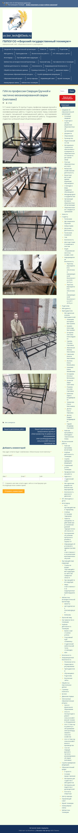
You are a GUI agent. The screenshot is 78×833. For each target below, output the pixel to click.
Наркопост (68, 476)
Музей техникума (63, 78)
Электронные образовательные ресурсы (18, 74)
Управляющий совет (47, 78)
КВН (65, 652)
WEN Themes (54, 830)
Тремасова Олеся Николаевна (71, 404)
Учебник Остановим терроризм (68, 514)
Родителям (64, 49)
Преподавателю (21, 53)
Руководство (68, 138)
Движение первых (62, 70)
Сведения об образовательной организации (20, 49)
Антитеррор (8, 58)
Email (23, 476)
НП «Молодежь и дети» (61, 53)
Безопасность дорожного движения (69, 494)
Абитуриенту (8, 53)
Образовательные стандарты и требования (69, 210)
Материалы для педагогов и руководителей (69, 787)
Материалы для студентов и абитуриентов (69, 781)
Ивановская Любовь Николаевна (71, 350)
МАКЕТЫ (67, 604)
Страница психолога (38, 70)
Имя (5, 476)
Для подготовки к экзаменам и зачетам (69, 244)
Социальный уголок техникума (68, 467)
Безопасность (37, 66)
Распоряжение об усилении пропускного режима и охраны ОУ (69, 537)
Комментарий (8, 455)
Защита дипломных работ (14, 429)
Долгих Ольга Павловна (70, 411)
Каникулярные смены (11, 82)
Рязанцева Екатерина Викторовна (71, 321)
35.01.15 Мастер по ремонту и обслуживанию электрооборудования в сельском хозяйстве (69, 731)
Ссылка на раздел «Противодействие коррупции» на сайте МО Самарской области (69, 571)
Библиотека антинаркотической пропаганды (19, 62)
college (10, 103)
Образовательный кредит (13, 78)
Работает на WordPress (27, 830)
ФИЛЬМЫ (67, 615)
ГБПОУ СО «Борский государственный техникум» (37, 41)
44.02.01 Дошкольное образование (68, 707)
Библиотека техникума (30, 82)
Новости (43, 49)
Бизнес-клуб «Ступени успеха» (68, 633)
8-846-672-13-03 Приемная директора (17, 3)
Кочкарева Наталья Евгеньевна (70, 376)
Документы (68, 133)
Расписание (68, 219)
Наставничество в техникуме (63, 62)
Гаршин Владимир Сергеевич (70, 426)
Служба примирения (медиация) (48, 74)
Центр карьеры (32, 78)
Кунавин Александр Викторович (71, 328)
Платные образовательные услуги (69, 164)
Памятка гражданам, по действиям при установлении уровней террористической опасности (69, 525)
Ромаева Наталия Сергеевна (70, 389)
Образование (68, 136)
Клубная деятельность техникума (16, 66)
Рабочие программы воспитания (68, 448)
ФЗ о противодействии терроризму (69, 507)
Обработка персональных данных (16, 70)
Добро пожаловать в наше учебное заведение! (41, 5)
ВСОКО (50, 70)
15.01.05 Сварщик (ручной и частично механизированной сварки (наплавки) (69, 754)
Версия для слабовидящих (67, 97)
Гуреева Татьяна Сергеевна (70, 343)
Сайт (41, 476)
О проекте (67, 771)
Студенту (52, 49)
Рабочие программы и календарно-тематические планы (69, 435)
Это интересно (10, 422)
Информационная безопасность (56, 66)
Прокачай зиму (45, 62)
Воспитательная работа (40, 53)
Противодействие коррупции (27, 58)
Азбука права (68, 226)
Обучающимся (69, 673)
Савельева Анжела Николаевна (71, 356)
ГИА (65, 237)
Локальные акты (69, 662)
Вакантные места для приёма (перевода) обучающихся (69, 179)
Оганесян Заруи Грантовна (70, 382)
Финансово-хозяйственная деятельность (69, 171)
